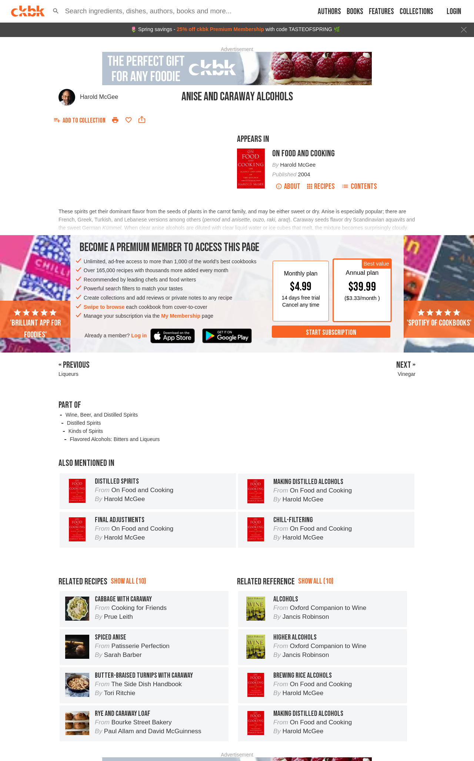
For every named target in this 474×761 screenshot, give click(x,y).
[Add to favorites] (128, 120)
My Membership (180, 316)
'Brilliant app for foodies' (35, 324)
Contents (359, 186)
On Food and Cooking (303, 153)
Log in (139, 335)
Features (381, 12)
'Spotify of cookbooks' (439, 318)
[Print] (115, 120)
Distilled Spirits (84, 423)
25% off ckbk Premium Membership (220, 29)
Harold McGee (99, 97)
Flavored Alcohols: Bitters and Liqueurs (115, 439)
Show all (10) (128, 581)
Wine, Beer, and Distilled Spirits (102, 415)
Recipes (321, 186)
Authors (329, 12)
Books (355, 12)
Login (454, 12)
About (288, 186)
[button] (55, 11)
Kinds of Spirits (86, 431)
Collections (416, 12)
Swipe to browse (104, 307)
